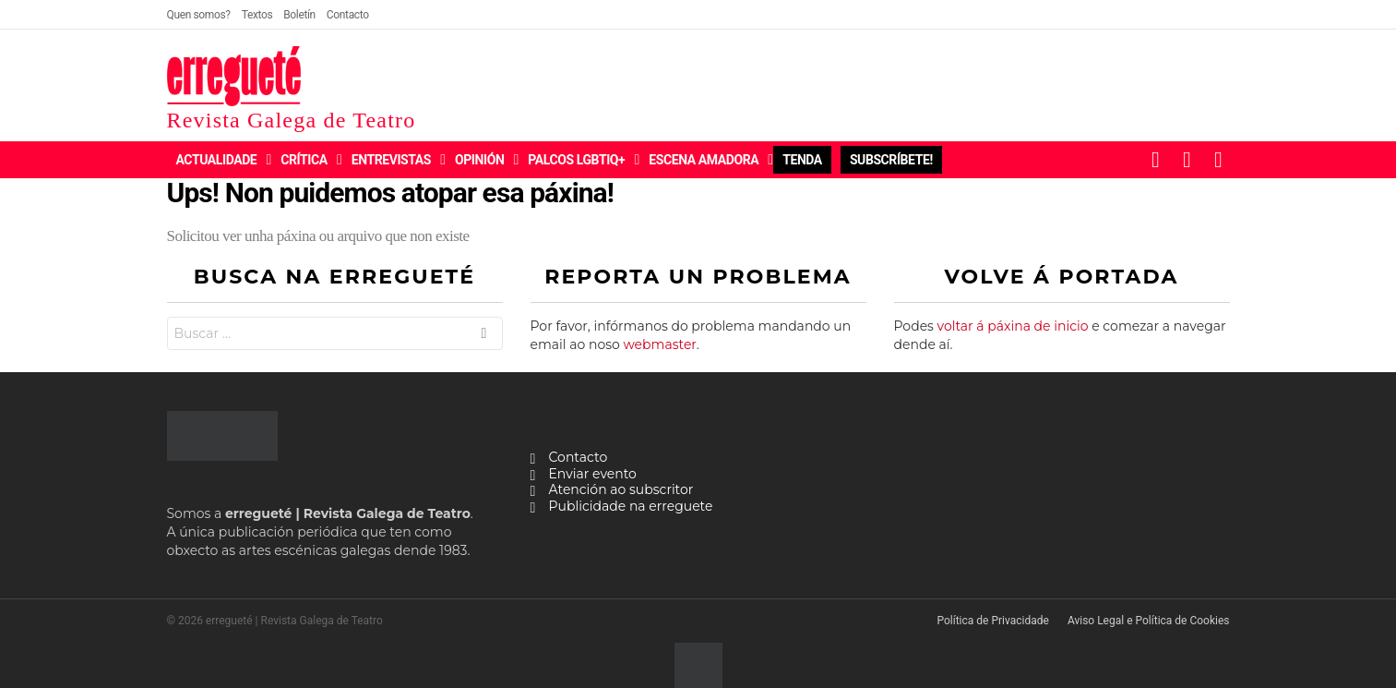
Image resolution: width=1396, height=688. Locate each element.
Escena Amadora (703, 159)
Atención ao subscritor (621, 490)
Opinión (479, 159)
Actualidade (216, 159)
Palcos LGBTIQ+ (576, 159)
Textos (257, 14)
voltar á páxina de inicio (1013, 326)
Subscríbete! (891, 159)
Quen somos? (199, 14)
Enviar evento (593, 474)
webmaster (660, 344)
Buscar (483, 336)
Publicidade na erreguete (631, 506)
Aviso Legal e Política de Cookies (1149, 620)
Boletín (299, 14)
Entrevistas (391, 159)
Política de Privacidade (992, 620)
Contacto (348, 14)
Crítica (303, 159)
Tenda (802, 159)
